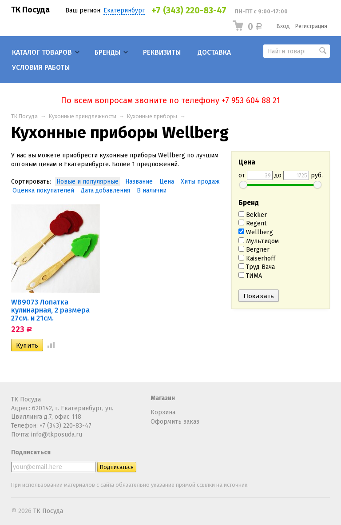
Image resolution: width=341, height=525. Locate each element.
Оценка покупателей (43, 190)
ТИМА (250, 276)
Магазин (163, 398)
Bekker (252, 215)
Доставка (214, 52)
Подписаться (31, 452)
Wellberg (255, 232)
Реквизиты (162, 52)
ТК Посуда (30, 10)
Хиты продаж (200, 181)
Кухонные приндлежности (82, 116)
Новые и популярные (87, 181)
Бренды (107, 52)
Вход (283, 26)
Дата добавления (105, 190)
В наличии (152, 190)
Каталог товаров (42, 52)
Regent (252, 223)
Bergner (254, 249)
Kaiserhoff (256, 258)
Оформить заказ (175, 421)
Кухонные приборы (152, 116)
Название (139, 181)
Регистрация (311, 26)
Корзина (163, 412)
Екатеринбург (124, 10)
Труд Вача (256, 267)
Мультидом (258, 241)
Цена (166, 181)
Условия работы (41, 68)
